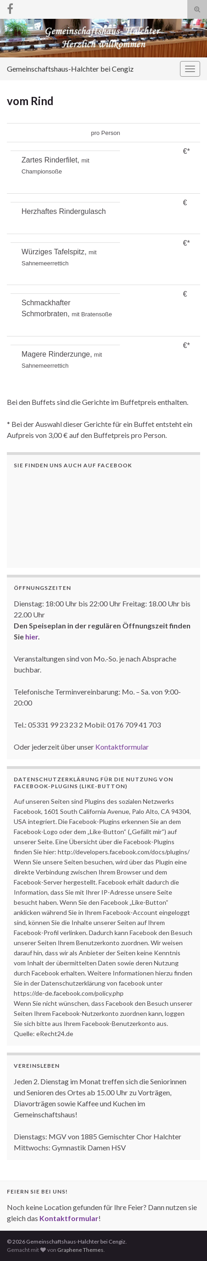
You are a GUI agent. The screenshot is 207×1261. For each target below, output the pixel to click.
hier (31, 636)
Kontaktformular (122, 746)
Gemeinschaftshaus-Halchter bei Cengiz (70, 68)
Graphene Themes (80, 1249)
